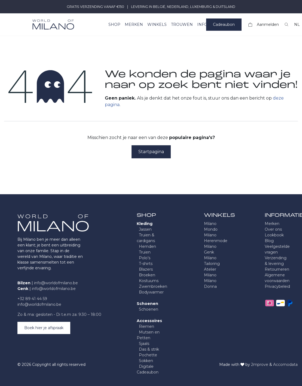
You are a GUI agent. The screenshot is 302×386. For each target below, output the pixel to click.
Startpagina (151, 151)
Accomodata (285, 364)
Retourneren (277, 269)
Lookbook (274, 235)
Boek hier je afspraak (43, 327)
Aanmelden (268, 24)
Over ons (273, 229)
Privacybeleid (277, 286)
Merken (272, 223)
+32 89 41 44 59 (32, 298)
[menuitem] (114, 25)
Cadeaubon (224, 24)
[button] (286, 24)
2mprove (259, 364)
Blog (269, 240)
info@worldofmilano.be (56, 282)
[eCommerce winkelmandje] (250, 24)
